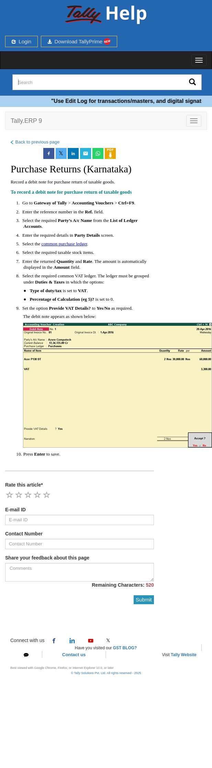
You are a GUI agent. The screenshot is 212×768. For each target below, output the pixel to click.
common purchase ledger (64, 243)
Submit (144, 599)
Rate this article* (24, 485)
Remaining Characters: (123, 585)
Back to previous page (34, 142)
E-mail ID (15, 509)
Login (21, 41)
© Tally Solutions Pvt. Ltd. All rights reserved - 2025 (106, 673)
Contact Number (24, 533)
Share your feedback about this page (47, 558)
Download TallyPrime (79, 41)
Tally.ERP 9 (26, 120)
